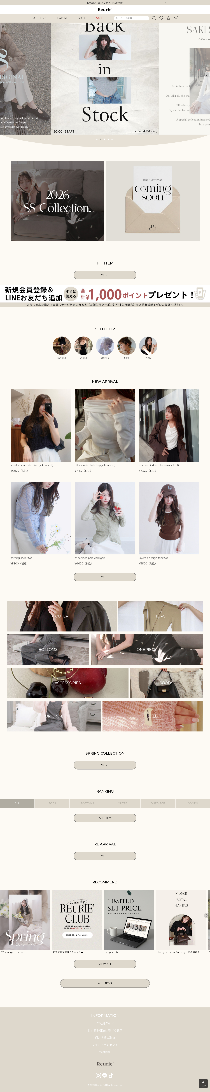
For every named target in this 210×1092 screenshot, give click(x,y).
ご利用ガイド (105, 1023)
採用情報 (105, 1052)
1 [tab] (97, 139)
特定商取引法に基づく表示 (105, 1030)
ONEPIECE (158, 803)
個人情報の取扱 (105, 1037)
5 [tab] (112, 139)
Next (165, 3)
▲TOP (203, 1084)
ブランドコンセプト (105, 1045)
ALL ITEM (105, 818)
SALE (99, 18)
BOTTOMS (87, 803)
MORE (105, 275)
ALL (17, 803)
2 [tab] (101, 139)
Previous (3, 74)
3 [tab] (105, 139)
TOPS (52, 803)
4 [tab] (108, 139)
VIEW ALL (105, 964)
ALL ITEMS (105, 983)
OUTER (122, 803)
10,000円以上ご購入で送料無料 (105, 2)
